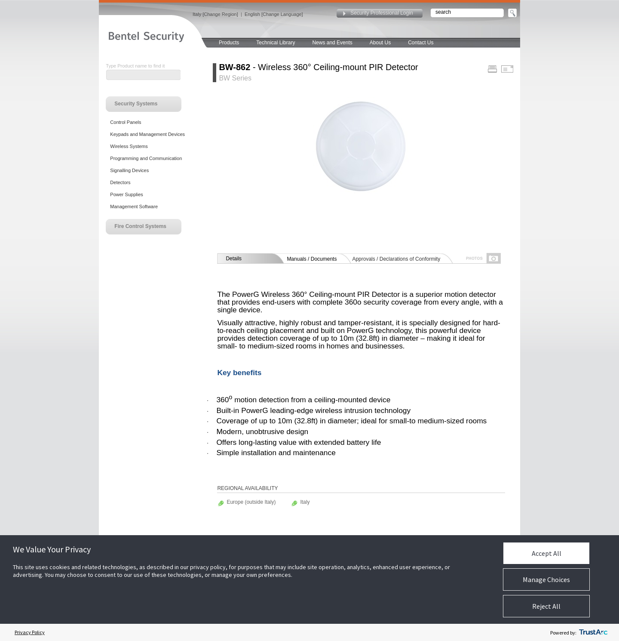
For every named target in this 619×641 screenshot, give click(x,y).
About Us (380, 43)
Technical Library (275, 43)
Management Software (134, 206)
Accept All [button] (546, 553)
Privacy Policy (30, 632)
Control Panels (125, 122)
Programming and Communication (146, 158)
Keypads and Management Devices (147, 134)
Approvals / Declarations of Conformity (396, 259)
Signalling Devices (129, 170)
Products (229, 43)
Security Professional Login (381, 13)
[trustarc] (593, 632)
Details (234, 259)
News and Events (332, 43)
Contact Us (420, 43)
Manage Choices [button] (546, 579)
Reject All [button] (546, 606)
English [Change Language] (274, 14)
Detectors (120, 182)
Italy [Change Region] (215, 14)
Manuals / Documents (312, 259)
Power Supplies (126, 194)
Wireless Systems (128, 146)
